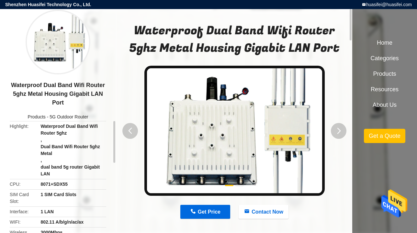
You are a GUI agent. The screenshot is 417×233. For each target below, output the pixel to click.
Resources (385, 89)
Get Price (209, 212)
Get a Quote (384, 136)
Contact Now (267, 212)
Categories (384, 58)
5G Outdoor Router (69, 116)
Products (37, 116)
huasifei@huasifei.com (389, 4)
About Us (385, 105)
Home (384, 42)
